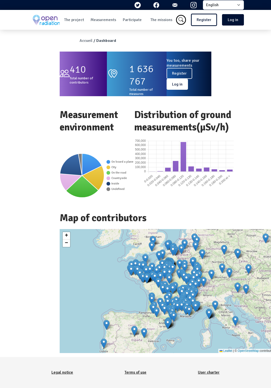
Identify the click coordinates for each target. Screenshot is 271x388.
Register (204, 19)
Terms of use (135, 372)
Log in (233, 19)
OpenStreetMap (248, 351)
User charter (209, 372)
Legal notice (62, 372)
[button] (173, 251)
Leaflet (226, 351)
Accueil (86, 40)
